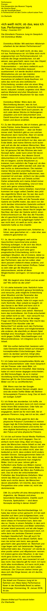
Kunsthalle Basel (23, 585)
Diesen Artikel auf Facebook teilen (17, 599)
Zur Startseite (6, 16)
